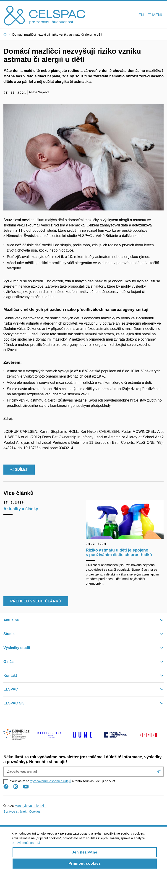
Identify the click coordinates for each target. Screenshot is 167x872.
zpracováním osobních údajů (50, 781)
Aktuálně (11, 620)
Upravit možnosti (25, 846)
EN (141, 15)
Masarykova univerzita (30, 806)
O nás (8, 662)
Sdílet (19, 469)
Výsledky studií (16, 648)
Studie (9, 634)
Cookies (35, 811)
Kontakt (10, 676)
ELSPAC (10, 689)
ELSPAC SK (13, 703)
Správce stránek (14, 811)
